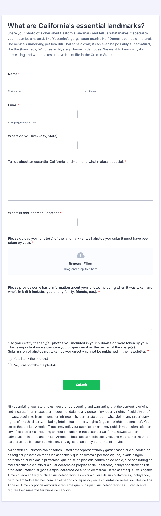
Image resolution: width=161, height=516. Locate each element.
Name (14, 74)
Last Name (89, 91)
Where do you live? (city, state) (32, 136)
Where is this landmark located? (35, 213)
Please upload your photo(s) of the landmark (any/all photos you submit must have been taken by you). (79, 240)
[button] (80, 261)
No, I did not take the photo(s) (36, 365)
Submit (81, 385)
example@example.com (22, 122)
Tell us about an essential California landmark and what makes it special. (67, 161)
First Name (14, 91)
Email (13, 105)
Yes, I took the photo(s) (31, 359)
